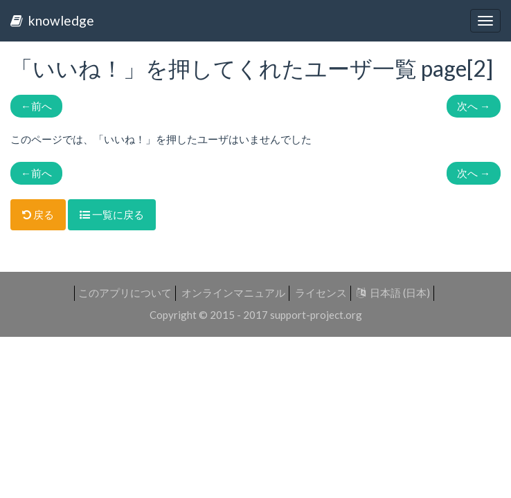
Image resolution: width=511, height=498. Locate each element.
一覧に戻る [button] (112, 214)
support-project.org (316, 314)
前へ (36, 106)
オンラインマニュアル (233, 292)
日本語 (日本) (393, 292)
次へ (473, 106)
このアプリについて (125, 292)
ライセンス (321, 292)
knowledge (52, 20)
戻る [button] (38, 214)
